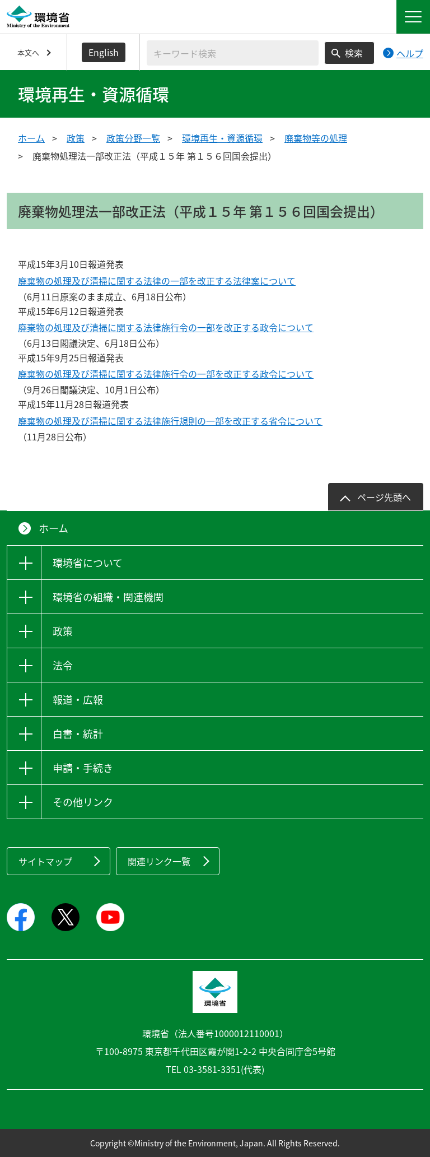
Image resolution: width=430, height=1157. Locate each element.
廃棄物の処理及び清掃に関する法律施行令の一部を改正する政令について (166, 327)
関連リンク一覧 (159, 861)
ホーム (31, 138)
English (103, 52)
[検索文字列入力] (233, 53)
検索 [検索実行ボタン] (354, 52)
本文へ (28, 52)
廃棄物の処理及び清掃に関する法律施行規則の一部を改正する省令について (170, 421)
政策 (76, 138)
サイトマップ (45, 861)
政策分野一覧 (133, 138)
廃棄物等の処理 (315, 138)
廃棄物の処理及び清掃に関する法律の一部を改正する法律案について (157, 280)
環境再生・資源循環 (222, 138)
